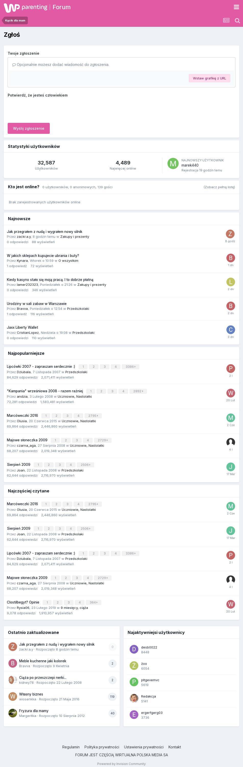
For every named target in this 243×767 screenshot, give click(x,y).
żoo (144, 659)
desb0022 (149, 643)
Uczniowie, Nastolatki (75, 396)
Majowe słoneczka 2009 (27, 438)
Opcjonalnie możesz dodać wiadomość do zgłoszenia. (60, 64)
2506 (86, 463)
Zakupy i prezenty (74, 236)
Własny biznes (31, 690)
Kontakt (174, 742)
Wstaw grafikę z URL (209, 78)
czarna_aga (26, 444)
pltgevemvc (150, 675)
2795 (93, 415)
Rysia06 (23, 603)
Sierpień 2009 (19, 463)
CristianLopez (28, 333)
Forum (62, 7)
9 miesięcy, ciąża (74, 603)
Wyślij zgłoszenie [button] (28, 128)
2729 (103, 439)
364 (94, 598)
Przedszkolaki (78, 308)
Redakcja (148, 692)
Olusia (22, 420)
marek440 (190, 165)
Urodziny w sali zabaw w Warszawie (37, 304)
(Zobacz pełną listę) (219, 187)
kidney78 (26, 678)
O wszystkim (68, 260)
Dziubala (24, 371)
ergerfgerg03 (152, 708)
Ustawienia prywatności (144, 742)
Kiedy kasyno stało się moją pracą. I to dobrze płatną (50, 280)
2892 (138, 391)
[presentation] (46, 109)
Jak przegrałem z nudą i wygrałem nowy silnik (44, 232)
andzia (22, 396)
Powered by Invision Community (121, 759)
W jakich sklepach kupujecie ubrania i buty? (43, 256)
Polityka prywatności (101, 742)
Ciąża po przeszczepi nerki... (42, 673)
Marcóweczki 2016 (23, 414)
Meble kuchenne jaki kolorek (42, 656)
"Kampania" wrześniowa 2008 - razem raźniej (45, 390)
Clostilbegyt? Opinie (23, 598)
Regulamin (71, 742)
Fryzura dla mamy (33, 706)
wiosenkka (27, 695)
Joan (21, 468)
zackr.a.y (24, 236)
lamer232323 (27, 284)
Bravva (22, 308)
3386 (131, 366)
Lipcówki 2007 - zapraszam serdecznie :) (41, 366)
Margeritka (27, 711)
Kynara (22, 260)
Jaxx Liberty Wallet (22, 327)
